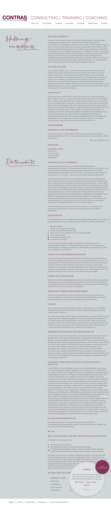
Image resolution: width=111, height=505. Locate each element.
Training (58, 23)
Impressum (42, 502)
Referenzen (92, 23)
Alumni (19, 502)
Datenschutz (30, 502)
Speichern (87, 485)
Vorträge (80, 23)
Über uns (35, 23)
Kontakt (104, 23)
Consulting (46, 23)
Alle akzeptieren (102, 467)
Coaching (69, 23)
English (11, 502)
